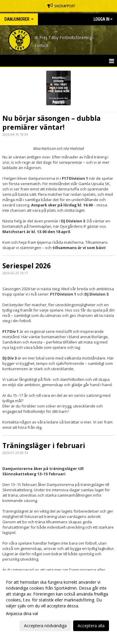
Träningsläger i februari (43, 445)
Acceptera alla (91, 625)
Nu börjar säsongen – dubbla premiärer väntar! (51, 122)
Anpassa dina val (22, 613)
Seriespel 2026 (26, 265)
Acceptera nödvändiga (45, 625)
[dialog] (58, 603)
